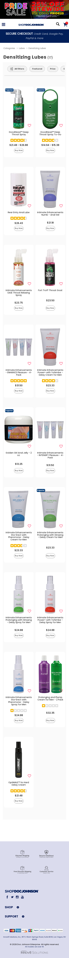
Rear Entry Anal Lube (19, 212)
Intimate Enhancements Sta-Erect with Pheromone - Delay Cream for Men (19, 536)
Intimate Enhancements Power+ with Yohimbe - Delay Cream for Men (50, 372)
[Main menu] (4, 25)
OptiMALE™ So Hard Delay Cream (18, 783)
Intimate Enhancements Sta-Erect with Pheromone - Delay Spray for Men (19, 701)
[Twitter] (12, 897)
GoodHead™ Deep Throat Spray (19, 133)
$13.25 (18, 464)
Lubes (22, 48)
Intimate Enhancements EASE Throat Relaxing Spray (19, 293)
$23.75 (19, 302)
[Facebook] (7, 897)
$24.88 (19, 630)
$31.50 (18, 385)
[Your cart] (65, 24)
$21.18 (50, 222)
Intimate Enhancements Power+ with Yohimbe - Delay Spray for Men (50, 620)
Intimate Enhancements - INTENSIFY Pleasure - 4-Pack (50, 455)
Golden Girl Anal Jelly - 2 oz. (19, 454)
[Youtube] (22, 897)
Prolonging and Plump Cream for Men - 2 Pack (50, 698)
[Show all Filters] (17, 69)
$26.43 (19, 223)
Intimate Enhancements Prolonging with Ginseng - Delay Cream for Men (50, 535)
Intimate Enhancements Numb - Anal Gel (50, 213)
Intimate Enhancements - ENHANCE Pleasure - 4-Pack (19, 372)
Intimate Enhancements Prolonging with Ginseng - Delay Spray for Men (19, 620)
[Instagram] (17, 897)
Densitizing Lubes (37, 48)
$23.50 (50, 300)
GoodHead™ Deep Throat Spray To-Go (50, 133)
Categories (9, 48)
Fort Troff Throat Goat (50, 290)
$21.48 (18, 795)
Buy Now (19, 150)
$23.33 (50, 385)
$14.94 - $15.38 (50, 145)
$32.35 (50, 713)
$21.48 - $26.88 (18, 145)
